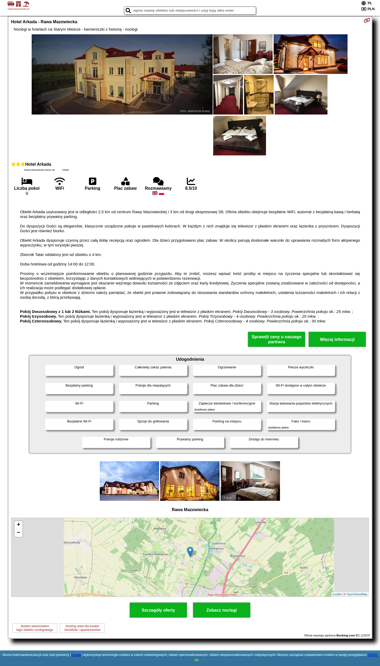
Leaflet (337, 594)
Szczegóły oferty (158, 610)
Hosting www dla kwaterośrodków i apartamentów (82, 628)
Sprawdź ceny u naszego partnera (276, 339)
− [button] (18, 533)
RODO (373, 655)
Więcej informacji (337, 339)
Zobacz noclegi (221, 610)
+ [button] (18, 525)
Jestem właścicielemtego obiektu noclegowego (34, 628)
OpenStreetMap (357, 594)
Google (76, 655)
